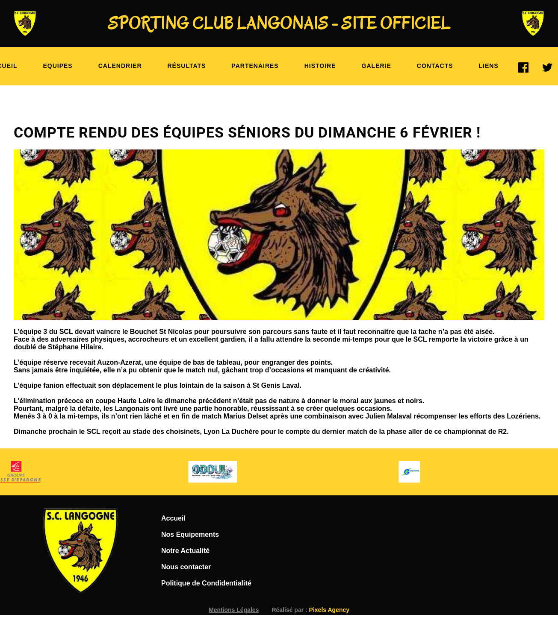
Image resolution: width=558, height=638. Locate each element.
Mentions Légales (234, 609)
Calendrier (120, 65)
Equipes (57, 65)
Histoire (320, 65)
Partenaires (254, 65)
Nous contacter (186, 567)
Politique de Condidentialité (206, 583)
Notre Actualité (185, 550)
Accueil (173, 518)
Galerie (376, 65)
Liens (489, 65)
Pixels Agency (329, 609)
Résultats (187, 65)
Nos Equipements (190, 534)
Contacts (435, 65)
